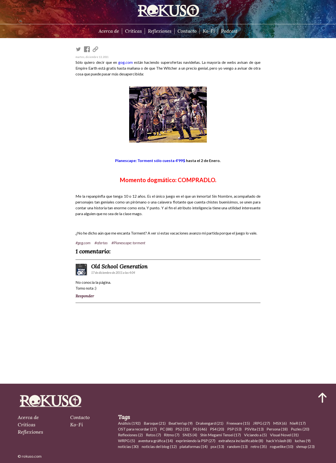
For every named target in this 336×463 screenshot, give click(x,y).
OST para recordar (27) (137, 429)
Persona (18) (277, 429)
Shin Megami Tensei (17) (220, 434)
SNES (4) (190, 434)
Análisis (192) (129, 423)
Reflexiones (159, 31)
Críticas (133, 31)
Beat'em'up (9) (180, 423)
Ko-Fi (209, 31)
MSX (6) (280, 423)
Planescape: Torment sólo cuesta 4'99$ (150, 160)
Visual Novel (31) (284, 434)
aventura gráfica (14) (155, 440)
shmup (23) (305, 446)
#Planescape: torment (128, 242)
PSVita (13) (254, 429)
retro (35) (259, 446)
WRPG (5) (126, 440)
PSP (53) (234, 429)
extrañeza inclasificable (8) (240, 440)
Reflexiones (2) (130, 434)
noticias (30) (128, 446)
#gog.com (83, 242)
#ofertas (101, 242)
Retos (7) (153, 434)
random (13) (237, 446)
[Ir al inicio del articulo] (322, 397)
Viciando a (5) (255, 434)
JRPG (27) (261, 423)
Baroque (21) (155, 423)
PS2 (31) (183, 429)
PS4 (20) (217, 429)
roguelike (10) (281, 446)
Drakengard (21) (209, 423)
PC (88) (166, 429)
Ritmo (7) (171, 434)
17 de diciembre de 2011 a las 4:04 (113, 273)
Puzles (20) (300, 429)
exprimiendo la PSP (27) (195, 440)
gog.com (125, 62)
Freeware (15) (238, 423)
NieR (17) (298, 423)
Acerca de (109, 31)
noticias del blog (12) (159, 446)
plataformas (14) (194, 446)
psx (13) (217, 446)
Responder (85, 295)
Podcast (229, 31)
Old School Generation (119, 266)
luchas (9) (303, 440)
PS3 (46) (200, 429)
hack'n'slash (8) (279, 440)
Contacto (187, 31)
